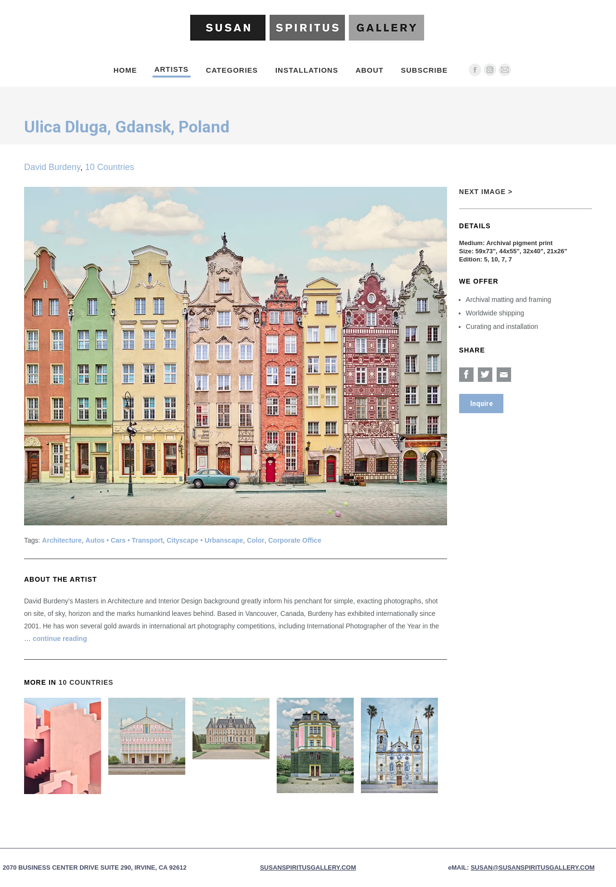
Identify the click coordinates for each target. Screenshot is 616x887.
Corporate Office (294, 540)
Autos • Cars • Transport (124, 540)
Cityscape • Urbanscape (205, 540)
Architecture (61, 540)
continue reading (60, 638)
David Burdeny (52, 167)
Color (256, 540)
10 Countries (109, 167)
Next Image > (486, 192)
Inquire (481, 403)
